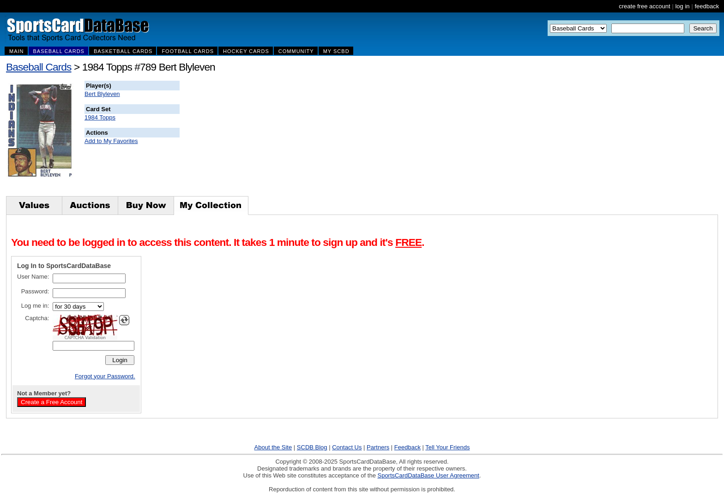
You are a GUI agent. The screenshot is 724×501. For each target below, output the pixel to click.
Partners (378, 447)
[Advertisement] (347, 138)
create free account (644, 6)
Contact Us (347, 447)
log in (682, 6)
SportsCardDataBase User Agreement (428, 475)
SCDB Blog (312, 447)
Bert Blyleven (102, 93)
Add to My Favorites (111, 140)
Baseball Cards (39, 67)
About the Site (273, 447)
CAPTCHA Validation (85, 337)
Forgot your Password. (105, 376)
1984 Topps (99, 117)
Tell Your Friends (447, 447)
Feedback (407, 447)
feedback (706, 6)
